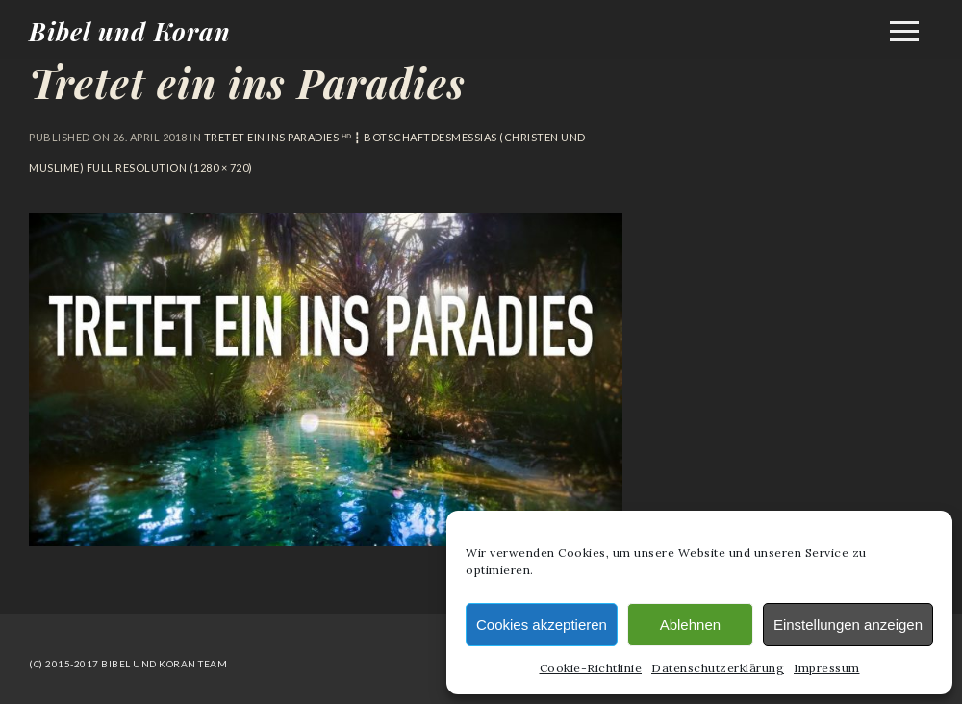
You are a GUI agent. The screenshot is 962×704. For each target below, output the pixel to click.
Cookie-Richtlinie (591, 668)
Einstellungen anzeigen (848, 624)
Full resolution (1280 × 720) (168, 168)
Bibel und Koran (130, 31)
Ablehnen (690, 624)
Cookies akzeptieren (541, 624)
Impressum (827, 668)
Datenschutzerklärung (717, 668)
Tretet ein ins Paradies (247, 83)
